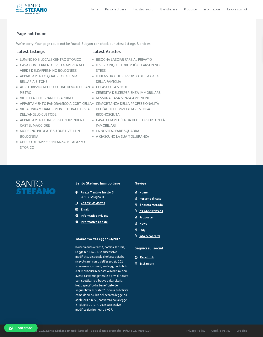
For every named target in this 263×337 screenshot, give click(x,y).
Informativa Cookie (94, 222)
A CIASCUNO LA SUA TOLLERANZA (122, 136)
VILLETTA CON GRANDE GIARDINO (46, 98)
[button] (21, 328)
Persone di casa (115, 9)
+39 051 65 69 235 (93, 203)
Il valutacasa (168, 9)
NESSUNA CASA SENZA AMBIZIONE (123, 98)
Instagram (147, 263)
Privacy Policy (195, 330)
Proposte (190, 9)
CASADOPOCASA (151, 211)
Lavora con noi (237, 9)
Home (94, 9)
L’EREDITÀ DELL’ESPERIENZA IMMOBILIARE (128, 92)
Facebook (147, 257)
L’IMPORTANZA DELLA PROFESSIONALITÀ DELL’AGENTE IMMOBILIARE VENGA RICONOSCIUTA (127, 109)
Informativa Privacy (94, 215)
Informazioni (212, 9)
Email (84, 209)
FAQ (142, 230)
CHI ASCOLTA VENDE (112, 87)
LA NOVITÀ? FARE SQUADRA (117, 131)
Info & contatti (149, 236)
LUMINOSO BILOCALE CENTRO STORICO (50, 59)
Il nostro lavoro (143, 9)
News (143, 223)
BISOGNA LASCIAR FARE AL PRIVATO (124, 59)
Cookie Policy (220, 330)
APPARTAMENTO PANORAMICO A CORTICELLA (56, 103)
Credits (241, 330)
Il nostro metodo (151, 205)
